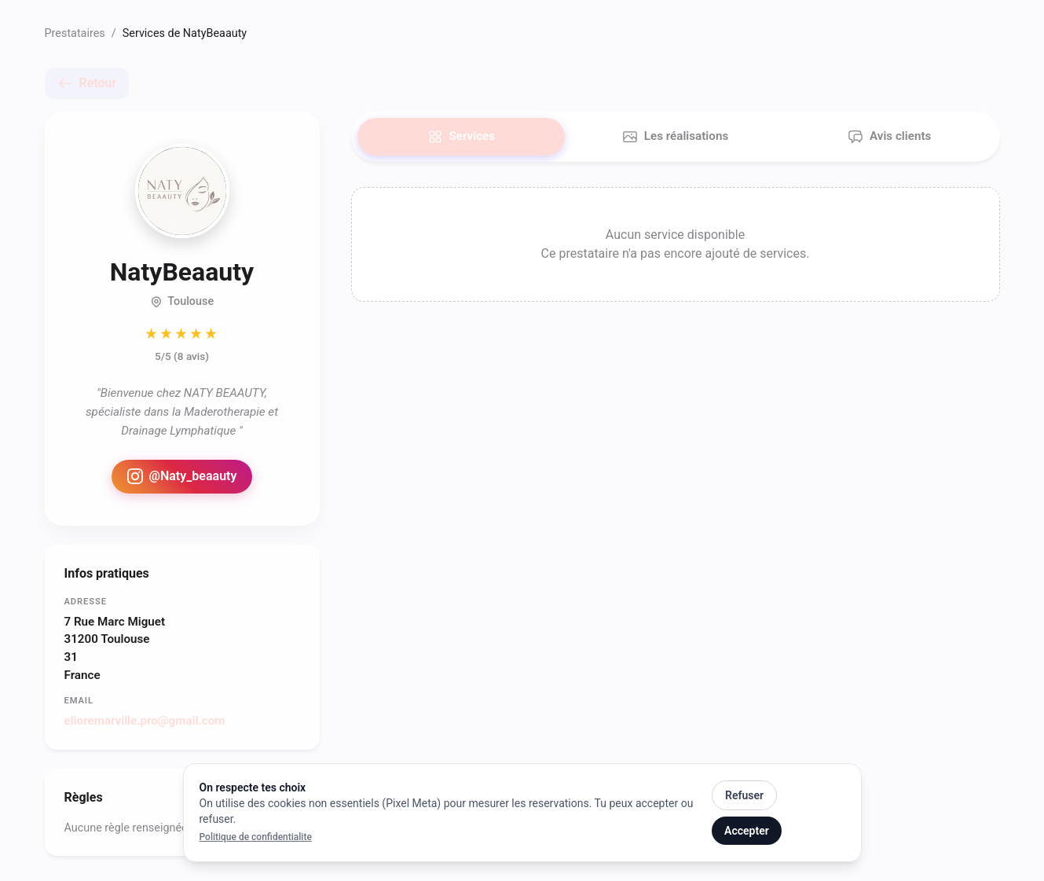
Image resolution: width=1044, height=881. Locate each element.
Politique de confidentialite (256, 836)
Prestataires (75, 33)
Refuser (744, 795)
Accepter (746, 830)
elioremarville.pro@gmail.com (144, 721)
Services (461, 137)
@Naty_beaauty (182, 476)
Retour (87, 83)
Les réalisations (675, 137)
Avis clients (889, 137)
